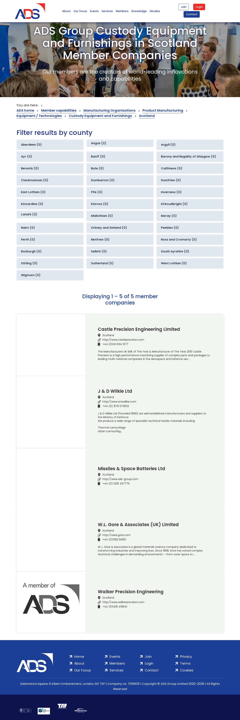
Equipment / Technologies (39, 115)
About (66, 11)
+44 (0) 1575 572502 (115, 406)
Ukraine (155, 11)
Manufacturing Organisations (109, 110)
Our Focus (82, 670)
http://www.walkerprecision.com (123, 602)
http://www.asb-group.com (120, 479)
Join (183, 7)
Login (199, 7)
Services (107, 11)
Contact (191, 14)
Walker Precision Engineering (131, 591)
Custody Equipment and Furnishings (100, 115)
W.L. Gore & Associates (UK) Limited (138, 524)
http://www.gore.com (116, 535)
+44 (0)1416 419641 (114, 606)
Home (79, 656)
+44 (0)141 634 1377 (115, 344)
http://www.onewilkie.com (119, 401)
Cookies (186, 670)
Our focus (80, 11)
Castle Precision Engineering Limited (139, 329)
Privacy (186, 656)
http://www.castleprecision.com (123, 340)
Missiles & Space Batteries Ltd (131, 468)
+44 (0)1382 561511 (114, 539)
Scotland (147, 115)
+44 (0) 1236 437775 (116, 483)
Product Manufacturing (163, 110)
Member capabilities (58, 110)
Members (122, 11)
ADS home (25, 110)
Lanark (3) (29, 214)
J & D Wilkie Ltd (115, 391)
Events (94, 11)
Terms (185, 663)
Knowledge (139, 11)
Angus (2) (98, 143)
